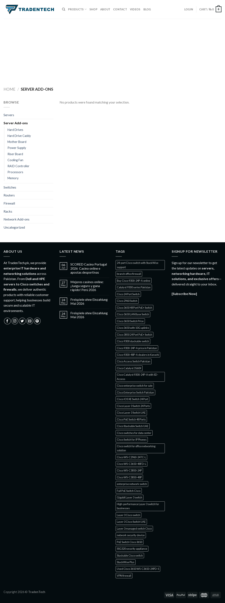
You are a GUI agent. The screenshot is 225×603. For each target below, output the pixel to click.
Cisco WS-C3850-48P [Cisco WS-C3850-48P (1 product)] (129, 477)
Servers (9, 115)
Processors (15, 172)
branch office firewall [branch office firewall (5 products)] (129, 273)
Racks (8, 211)
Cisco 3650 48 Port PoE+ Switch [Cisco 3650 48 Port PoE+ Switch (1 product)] (134, 307)
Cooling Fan (15, 160)
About (105, 9)
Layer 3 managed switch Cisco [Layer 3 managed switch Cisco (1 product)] (134, 528)
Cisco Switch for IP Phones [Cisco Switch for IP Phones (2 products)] (132, 439)
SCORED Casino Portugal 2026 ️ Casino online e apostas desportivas (88, 268)
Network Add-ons (16, 219)
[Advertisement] (112, 50)
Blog (147, 9)
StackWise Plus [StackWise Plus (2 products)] (125, 562)
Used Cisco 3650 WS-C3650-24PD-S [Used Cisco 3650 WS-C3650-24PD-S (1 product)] (138, 568)
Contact (120, 9)
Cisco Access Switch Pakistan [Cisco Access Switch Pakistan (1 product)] (133, 361)
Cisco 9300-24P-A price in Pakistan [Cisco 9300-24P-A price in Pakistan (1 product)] (137, 348)
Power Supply (16, 148)
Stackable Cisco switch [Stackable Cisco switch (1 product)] (130, 555)
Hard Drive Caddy (19, 136)
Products (77, 9)
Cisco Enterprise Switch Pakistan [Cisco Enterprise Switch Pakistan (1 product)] (135, 392)
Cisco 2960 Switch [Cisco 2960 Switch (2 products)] (127, 300)
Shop (93, 9)
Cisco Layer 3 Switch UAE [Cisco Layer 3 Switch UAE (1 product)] (131, 412)
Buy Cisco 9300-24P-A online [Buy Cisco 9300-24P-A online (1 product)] (133, 280)
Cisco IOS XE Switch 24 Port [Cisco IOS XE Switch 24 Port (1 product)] (132, 399)
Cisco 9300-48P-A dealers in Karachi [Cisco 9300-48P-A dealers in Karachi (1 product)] (138, 354)
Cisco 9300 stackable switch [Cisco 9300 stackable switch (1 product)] (133, 341)
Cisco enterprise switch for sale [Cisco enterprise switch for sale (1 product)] (135, 385)
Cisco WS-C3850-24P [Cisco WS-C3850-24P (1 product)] (129, 470)
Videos (135, 9)
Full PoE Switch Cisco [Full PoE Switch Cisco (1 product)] (129, 490)
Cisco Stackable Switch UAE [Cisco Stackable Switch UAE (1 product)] (132, 426)
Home (9, 89)
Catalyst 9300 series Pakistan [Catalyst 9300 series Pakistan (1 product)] (134, 287)
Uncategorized (14, 227)
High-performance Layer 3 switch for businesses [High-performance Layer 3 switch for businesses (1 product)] (138, 506)
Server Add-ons (16, 123)
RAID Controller (18, 166)
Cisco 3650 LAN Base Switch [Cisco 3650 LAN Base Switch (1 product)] (133, 314)
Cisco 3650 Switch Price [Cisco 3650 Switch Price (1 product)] (130, 321)
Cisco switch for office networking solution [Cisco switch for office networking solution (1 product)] (136, 448)
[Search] (63, 9)
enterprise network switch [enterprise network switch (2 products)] (132, 484)
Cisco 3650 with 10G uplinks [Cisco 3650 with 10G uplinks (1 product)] (133, 327)
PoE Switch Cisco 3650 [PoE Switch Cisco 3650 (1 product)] (129, 542)
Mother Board (16, 142)
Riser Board (15, 154)
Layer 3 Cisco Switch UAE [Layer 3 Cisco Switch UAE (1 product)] (131, 521)
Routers (9, 195)
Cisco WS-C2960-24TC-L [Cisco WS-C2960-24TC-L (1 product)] (131, 457)
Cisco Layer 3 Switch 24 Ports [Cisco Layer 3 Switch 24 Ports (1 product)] (133, 406)
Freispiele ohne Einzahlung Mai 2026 (89, 301)
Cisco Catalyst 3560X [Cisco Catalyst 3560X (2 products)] (129, 368)
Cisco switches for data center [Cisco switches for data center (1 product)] (134, 433)
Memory (12, 178)
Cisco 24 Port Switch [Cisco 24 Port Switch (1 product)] (128, 294)
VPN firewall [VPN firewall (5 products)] (124, 575)
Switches (10, 187)
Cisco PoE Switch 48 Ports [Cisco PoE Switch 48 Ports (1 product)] (131, 419)
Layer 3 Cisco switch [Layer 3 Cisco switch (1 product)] (128, 515)
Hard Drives (15, 130)
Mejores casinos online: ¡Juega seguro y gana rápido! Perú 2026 (87, 286)
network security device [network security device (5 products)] (131, 535)
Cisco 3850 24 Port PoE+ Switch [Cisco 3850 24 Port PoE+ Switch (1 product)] (134, 334)
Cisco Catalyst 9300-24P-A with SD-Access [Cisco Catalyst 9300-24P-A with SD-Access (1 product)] (137, 376)
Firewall (9, 203)
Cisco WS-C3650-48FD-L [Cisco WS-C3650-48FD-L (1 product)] (131, 463)
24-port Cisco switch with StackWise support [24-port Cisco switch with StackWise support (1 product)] (137, 265)
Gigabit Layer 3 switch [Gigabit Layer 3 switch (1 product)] (129, 497)
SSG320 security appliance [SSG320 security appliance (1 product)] (132, 548)
